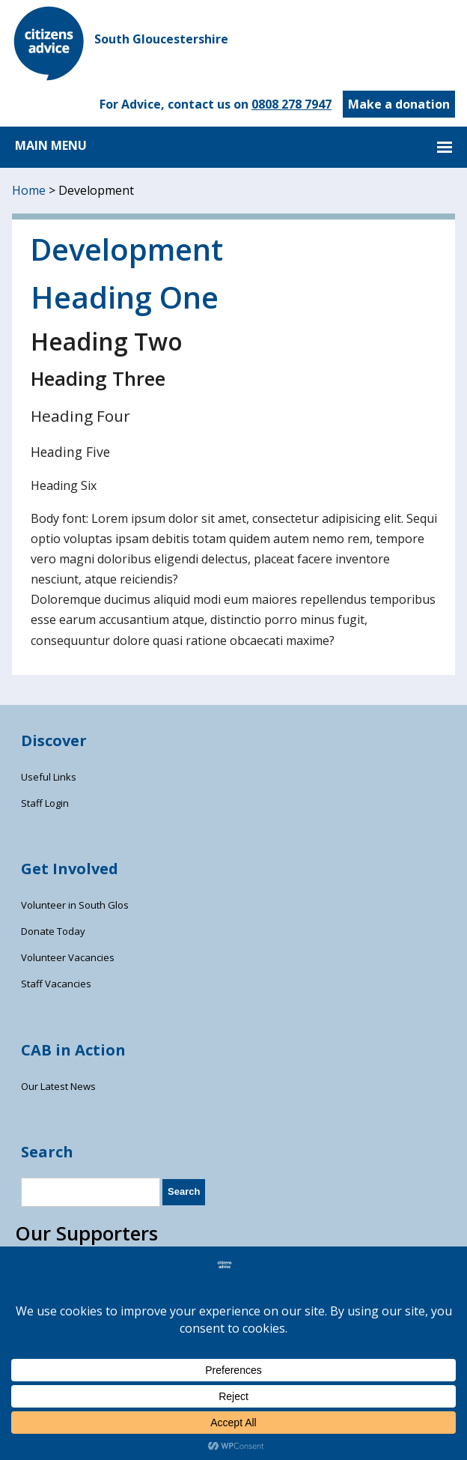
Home (29, 190)
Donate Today (53, 931)
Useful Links (48, 777)
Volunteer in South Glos (75, 905)
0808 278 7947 (291, 104)
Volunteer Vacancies (68, 957)
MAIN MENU (51, 145)
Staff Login (45, 803)
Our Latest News (58, 1086)
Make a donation (399, 104)
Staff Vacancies (56, 983)
